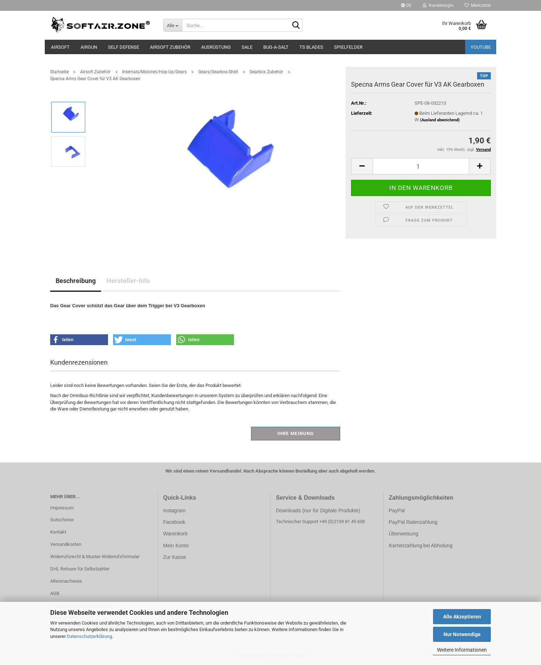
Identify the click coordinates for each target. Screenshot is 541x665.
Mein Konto (176, 545)
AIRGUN (89, 47)
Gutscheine (62, 519)
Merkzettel (477, 5)
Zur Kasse (174, 557)
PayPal (397, 510)
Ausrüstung (216, 47)
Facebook (174, 522)
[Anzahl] (421, 166)
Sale (247, 47)
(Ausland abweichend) (440, 120)
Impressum (62, 507)
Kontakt (58, 532)
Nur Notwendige (462, 634)
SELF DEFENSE (123, 47)
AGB (54, 593)
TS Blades (311, 47)
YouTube (481, 47)
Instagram (174, 510)
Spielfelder (348, 47)
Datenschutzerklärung (89, 636)
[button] (406, 5)
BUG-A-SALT (276, 47)
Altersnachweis (66, 581)
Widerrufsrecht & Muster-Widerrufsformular (94, 556)
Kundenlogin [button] (438, 5)
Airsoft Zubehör (170, 47)
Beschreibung (76, 280)
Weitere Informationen (462, 650)
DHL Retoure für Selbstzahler (79, 568)
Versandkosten (65, 544)
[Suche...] (172, 25)
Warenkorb (175, 533)
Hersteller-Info (128, 280)
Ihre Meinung (295, 433)
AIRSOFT (60, 47)
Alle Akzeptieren (462, 617)
